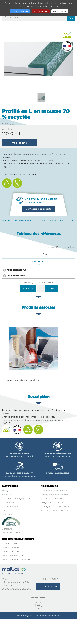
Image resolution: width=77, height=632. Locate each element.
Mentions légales (24, 625)
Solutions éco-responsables (16, 569)
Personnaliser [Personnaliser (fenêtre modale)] (60, 11)
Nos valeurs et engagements (16, 508)
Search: (59, 254)
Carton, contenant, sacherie (55, 504)
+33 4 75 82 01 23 (49, 588)
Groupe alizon (9, 524)
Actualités (7, 504)
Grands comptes (10, 557)
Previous (28, 298)
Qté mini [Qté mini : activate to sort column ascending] (34, 262)
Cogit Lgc (7, 538)
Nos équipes (8, 512)
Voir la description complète (19, 174)
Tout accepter (20, 11)
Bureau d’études (10, 561)
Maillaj (5, 500)
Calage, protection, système (55, 512)
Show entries (61, 247)
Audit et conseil (10, 553)
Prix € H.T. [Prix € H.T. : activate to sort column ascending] (43, 262)
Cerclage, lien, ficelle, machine (56, 516)
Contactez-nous (48, 596)
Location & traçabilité (13, 565)
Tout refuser (40, 11)
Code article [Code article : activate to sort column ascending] (16, 263)
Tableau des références (17, 220)
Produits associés (51, 220)
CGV (4, 520)
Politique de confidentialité (48, 625)
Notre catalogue (10, 516)
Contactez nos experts (38, 208)
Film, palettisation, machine (54, 500)
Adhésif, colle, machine (52, 508)
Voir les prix (19, 142)
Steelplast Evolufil (11, 542)
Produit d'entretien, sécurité (55, 520)
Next (51, 298)
